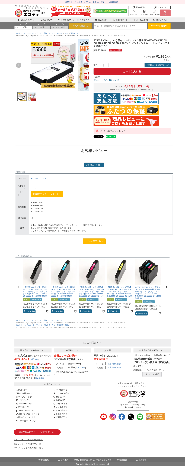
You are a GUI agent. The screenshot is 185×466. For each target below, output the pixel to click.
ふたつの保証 (152, 374)
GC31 (67, 33)
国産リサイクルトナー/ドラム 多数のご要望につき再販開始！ (92, 2)
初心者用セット (24, 393)
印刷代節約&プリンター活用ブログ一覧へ (37, 432)
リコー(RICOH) (57, 33)
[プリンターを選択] (59, 27)
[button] (18, 287)
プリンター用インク (43, 33)
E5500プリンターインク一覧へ (46, 194)
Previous (18, 65)
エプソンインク (24, 400)
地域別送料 (80, 367)
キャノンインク (24, 397)
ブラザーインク (24, 403)
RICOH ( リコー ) (38, 178)
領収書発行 (39, 378)
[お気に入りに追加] (47, 311)
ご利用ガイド (120, 20)
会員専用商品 (60, 414)
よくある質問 (140, 20)
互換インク (74, 33)
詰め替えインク (24, 407)
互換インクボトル (25, 410)
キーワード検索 (159, 26)
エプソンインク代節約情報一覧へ (28, 444)
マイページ (160, 7)
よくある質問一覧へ (94, 241)
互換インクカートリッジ (28, 414)
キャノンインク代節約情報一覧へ (28, 440)
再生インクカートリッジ (28, 417)
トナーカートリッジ (26, 421)
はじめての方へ (61, 393)
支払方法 (34, 359)
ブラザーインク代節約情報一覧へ (28, 448)
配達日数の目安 (114, 364)
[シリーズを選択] (41, 27)
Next (85, 65)
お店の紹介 (101, 20)
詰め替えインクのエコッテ (25, 33)
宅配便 (122, 90)
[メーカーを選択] (23, 27)
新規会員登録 (138, 7)
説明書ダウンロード (63, 417)
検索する (80, 26)
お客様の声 (83, 20)
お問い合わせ (160, 20)
